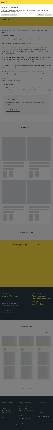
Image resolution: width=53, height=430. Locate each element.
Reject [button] (40, 14)
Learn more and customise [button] (9, 14)
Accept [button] (48, 14)
